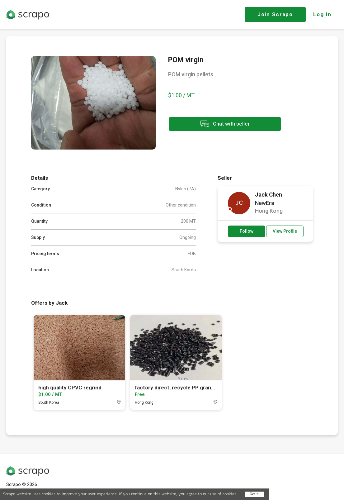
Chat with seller (223, 124)
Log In (322, 14)
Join (275, 14)
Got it (254, 494)
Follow (246, 231)
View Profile (285, 231)
